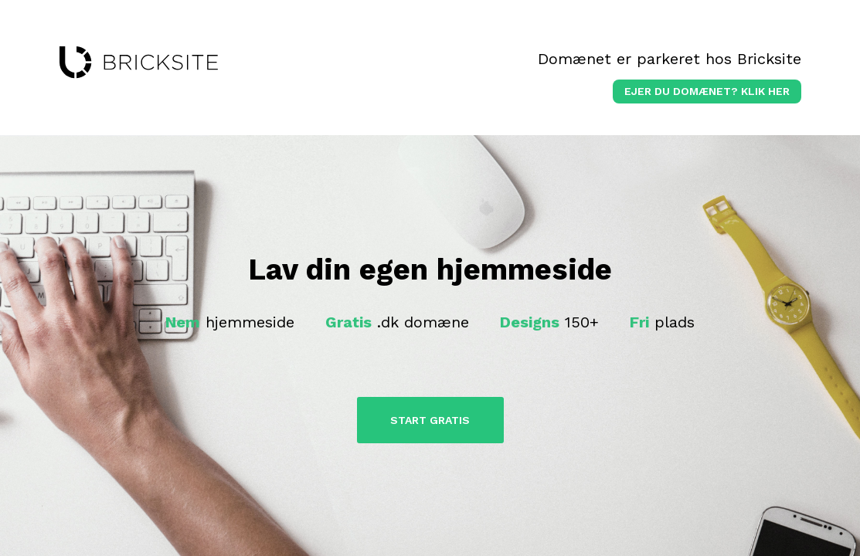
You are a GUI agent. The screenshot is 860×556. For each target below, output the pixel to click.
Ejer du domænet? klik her (707, 91)
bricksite (138, 62)
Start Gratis (430, 420)
